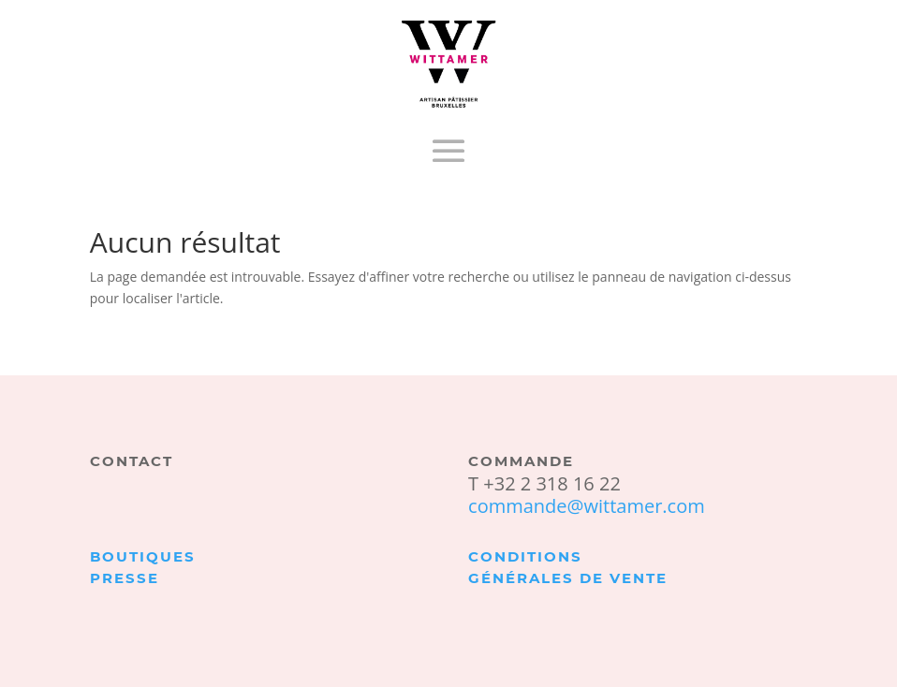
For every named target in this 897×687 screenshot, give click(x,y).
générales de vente (568, 578)
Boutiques (143, 556)
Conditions (525, 556)
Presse (124, 578)
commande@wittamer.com (586, 506)
